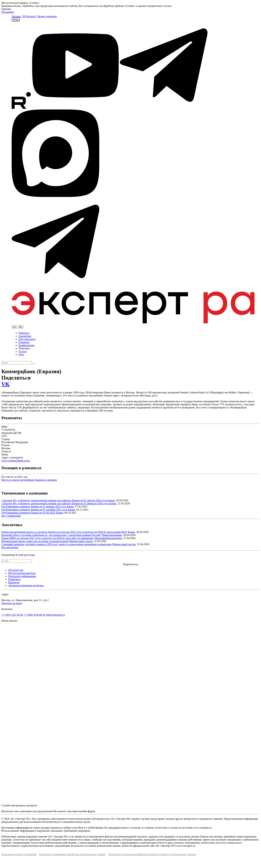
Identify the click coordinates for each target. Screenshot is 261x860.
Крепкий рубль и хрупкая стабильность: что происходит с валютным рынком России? (51, 535)
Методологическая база (22, 573)
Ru (20, 327)
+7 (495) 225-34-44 (12, 614)
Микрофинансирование (108, 538)
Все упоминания (11, 515)
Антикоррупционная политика (26, 585)
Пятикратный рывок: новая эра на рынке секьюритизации (35, 541)
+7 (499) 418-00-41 (34, 614)
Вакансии (13, 582)
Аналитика (24, 336)
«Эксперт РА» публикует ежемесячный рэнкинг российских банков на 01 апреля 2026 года (54, 500)
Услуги (22, 351)
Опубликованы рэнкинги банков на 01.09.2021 (28, 512)
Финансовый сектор (81, 541)
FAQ (21, 354)
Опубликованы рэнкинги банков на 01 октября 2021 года (34, 509)
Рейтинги (23, 333)
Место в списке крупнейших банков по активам (29, 479)
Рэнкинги (24, 342)
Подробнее (7, 12)
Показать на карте (11, 603)
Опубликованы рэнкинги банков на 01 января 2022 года (34, 506)
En (14, 327)
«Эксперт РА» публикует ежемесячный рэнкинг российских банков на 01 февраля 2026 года (55, 503)
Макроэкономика (112, 535)
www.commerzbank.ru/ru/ (15, 460)
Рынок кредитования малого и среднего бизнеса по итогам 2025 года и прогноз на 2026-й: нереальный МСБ (64, 532)
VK (5, 384)
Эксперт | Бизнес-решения (41, 16)
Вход (15, 19)
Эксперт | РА (19, 16)
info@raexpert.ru (55, 614)
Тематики (24, 348)
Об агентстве (15, 570)
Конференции (26, 345)
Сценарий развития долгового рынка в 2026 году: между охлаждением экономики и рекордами (56, 544)
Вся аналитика (9, 547)
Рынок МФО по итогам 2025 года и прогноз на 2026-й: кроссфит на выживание (47, 538)
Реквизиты (14, 579)
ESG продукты (27, 339)
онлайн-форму (86, 811)
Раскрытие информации (22, 576)
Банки (110, 500)
